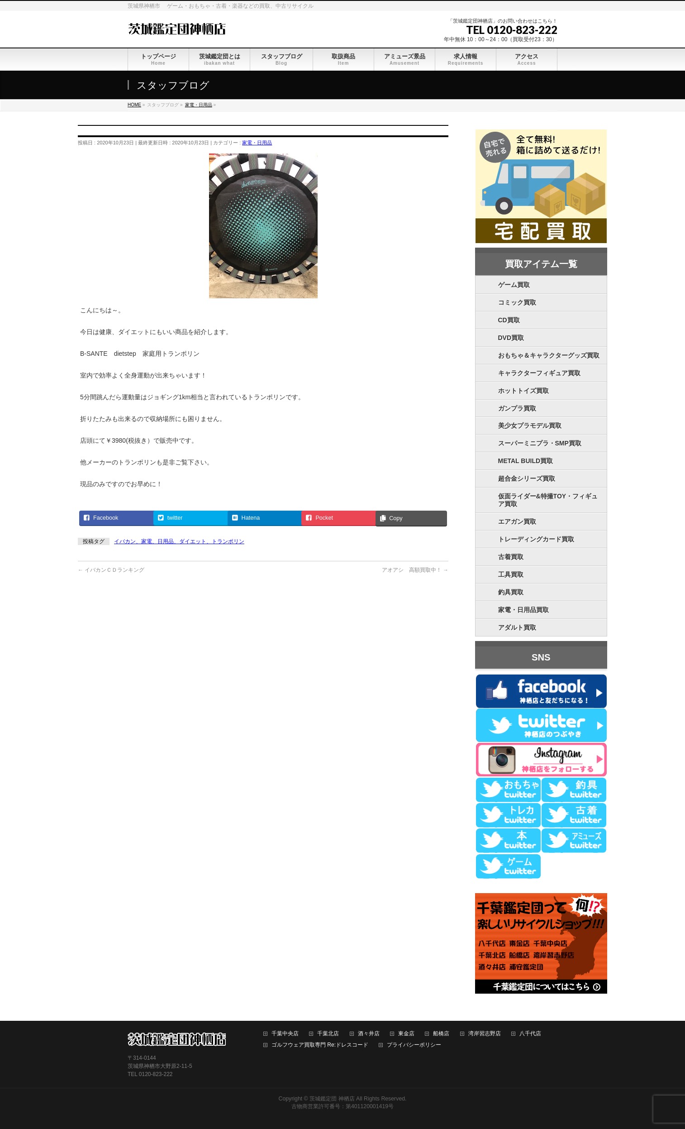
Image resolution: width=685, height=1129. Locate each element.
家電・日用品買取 (523, 609)
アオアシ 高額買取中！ (415, 570)
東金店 (406, 1034)
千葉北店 (328, 1034)
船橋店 (441, 1034)
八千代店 (530, 1034)
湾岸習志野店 (484, 1034)
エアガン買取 (517, 521)
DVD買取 (511, 337)
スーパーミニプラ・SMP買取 (539, 443)
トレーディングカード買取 (536, 539)
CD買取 (509, 320)
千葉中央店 (285, 1034)
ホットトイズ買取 (523, 390)
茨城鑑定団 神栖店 (331, 1099)
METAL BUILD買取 (525, 460)
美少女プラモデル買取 (529, 425)
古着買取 (510, 556)
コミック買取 (517, 302)
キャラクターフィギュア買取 (539, 373)
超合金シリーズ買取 (526, 478)
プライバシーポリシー (414, 1045)
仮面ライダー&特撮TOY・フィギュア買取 (548, 500)
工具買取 (510, 574)
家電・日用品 (257, 142)
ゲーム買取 (514, 284)
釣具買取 (510, 592)
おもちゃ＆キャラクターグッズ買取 (548, 355)
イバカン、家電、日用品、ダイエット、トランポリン (179, 541)
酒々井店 (369, 1034)
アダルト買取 (517, 627)
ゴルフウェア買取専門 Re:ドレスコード (319, 1045)
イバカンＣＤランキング (111, 570)
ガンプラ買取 (517, 408)
